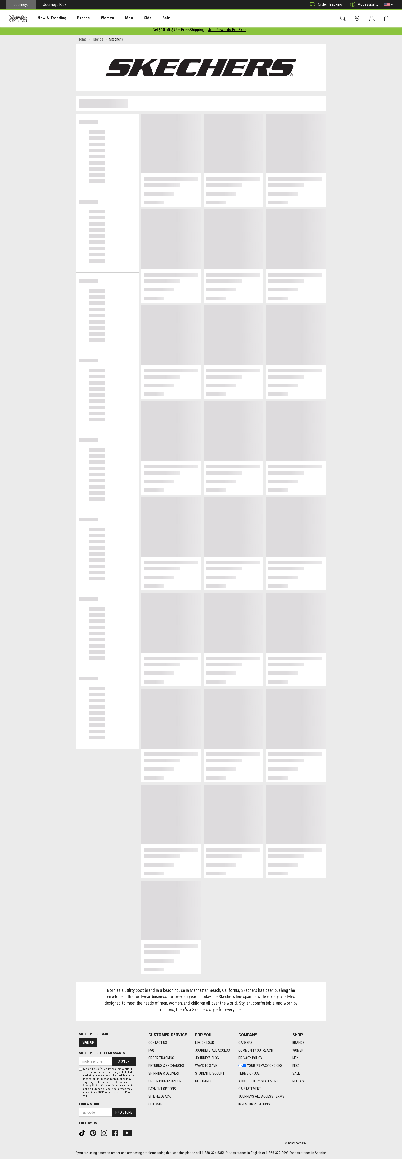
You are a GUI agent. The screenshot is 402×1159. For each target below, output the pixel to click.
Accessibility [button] (363, 4)
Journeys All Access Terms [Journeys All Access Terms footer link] (261, 1097)
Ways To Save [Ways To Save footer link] (206, 1066)
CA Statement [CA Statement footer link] (249, 1089)
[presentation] (47, 18)
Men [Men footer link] (295, 1058)
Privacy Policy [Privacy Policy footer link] (250, 1058)
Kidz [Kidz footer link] (295, 1066)
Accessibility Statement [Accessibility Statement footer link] (258, 1081)
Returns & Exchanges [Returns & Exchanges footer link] (166, 1066)
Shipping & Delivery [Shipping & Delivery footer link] (164, 1074)
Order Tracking (325, 4)
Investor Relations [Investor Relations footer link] (254, 1104)
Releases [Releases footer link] (300, 1081)
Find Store (123, 1112)
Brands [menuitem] (75, 18)
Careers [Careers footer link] (245, 1043)
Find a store (89, 1104)
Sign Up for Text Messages (102, 1053)
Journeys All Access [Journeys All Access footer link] (212, 1051)
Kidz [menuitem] (132, 18)
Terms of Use (114, 1082)
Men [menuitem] (115, 18)
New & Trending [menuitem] (47, 18)
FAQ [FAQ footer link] (151, 1051)
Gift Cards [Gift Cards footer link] (204, 1081)
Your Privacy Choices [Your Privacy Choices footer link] (260, 1066)
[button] (388, 5)
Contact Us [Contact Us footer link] (157, 1043)
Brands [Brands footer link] (298, 1043)
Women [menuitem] (96, 18)
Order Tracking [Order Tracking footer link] (161, 1058)
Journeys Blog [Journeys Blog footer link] (207, 1058)
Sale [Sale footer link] (296, 1074)
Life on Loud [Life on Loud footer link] (204, 1043)
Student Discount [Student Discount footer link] (209, 1074)
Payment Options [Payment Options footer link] (162, 1089)
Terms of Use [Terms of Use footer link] (249, 1074)
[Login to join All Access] (178, 30)
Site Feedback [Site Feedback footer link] (159, 1097)
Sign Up (88, 1042)
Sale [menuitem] (148, 18)
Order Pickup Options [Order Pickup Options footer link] (166, 1081)
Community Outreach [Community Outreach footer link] (255, 1051)
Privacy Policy (90, 1085)
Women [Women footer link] (298, 1051)
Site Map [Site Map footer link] (155, 1104)
